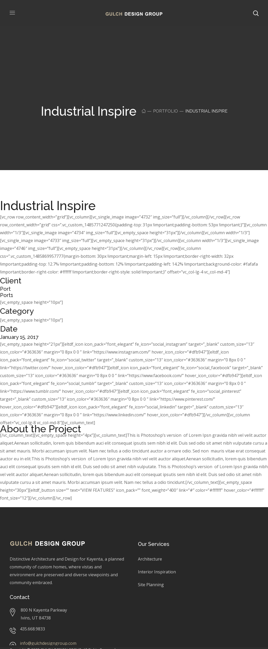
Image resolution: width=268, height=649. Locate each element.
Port (5, 289)
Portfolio (165, 111)
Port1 (6, 295)
